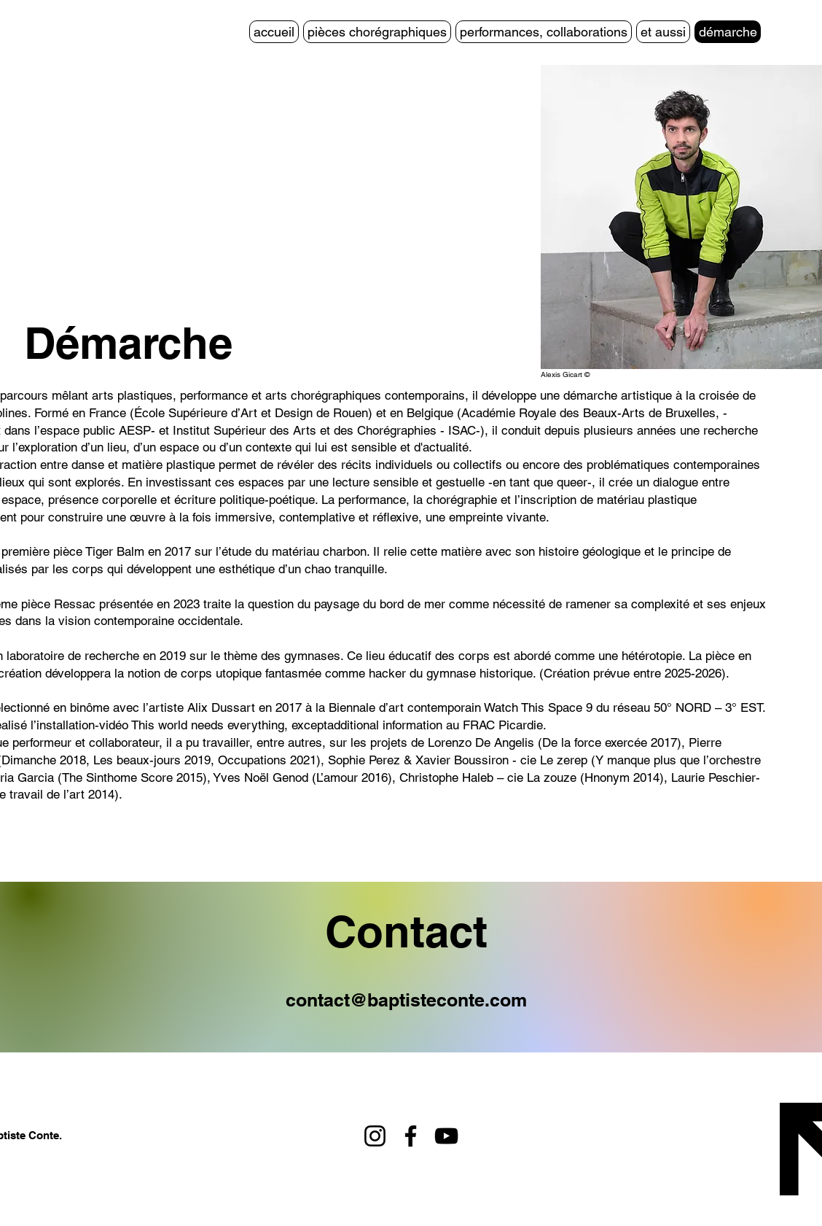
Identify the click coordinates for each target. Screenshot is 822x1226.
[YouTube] (446, 1136)
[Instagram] (375, 1136)
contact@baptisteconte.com (406, 1000)
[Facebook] (410, 1136)
